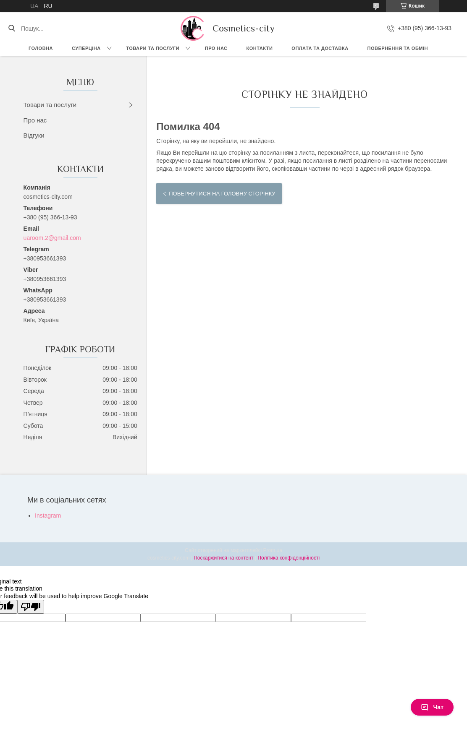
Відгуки (34, 135)
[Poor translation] (30, 607)
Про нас (216, 48)
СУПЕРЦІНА (86, 48)
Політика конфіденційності (288, 558)
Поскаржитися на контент (223, 558)
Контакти (260, 48)
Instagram (48, 515)
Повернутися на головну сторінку (222, 193)
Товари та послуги (152, 48)
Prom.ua (272, 550)
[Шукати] (11, 28)
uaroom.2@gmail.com (52, 237)
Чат (432, 707)
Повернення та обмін (397, 48)
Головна (41, 48)
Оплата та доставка (319, 48)
